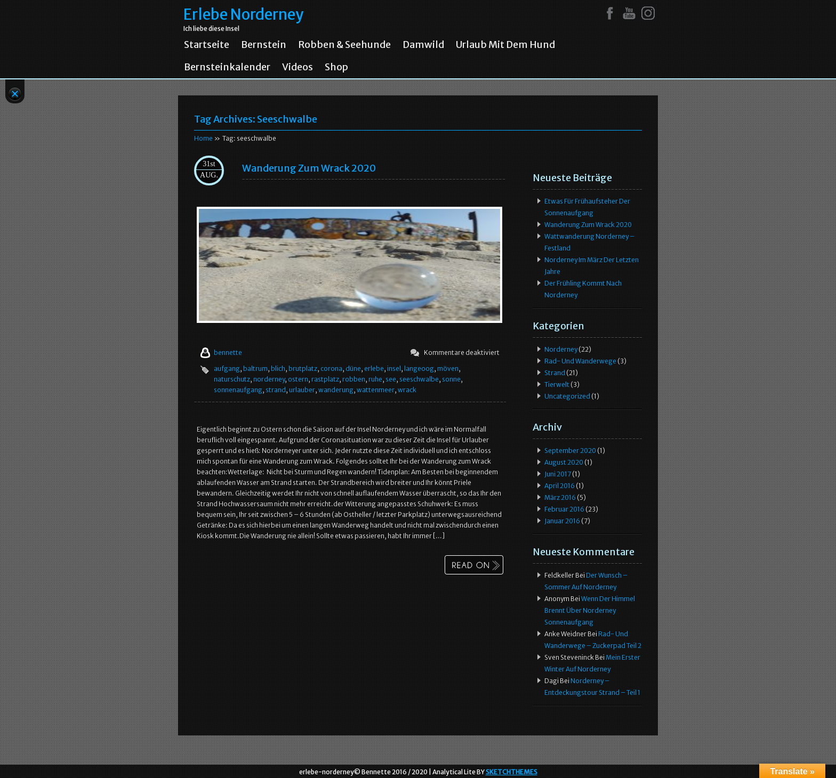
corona (331, 368)
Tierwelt (556, 384)
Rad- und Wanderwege (580, 361)
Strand (554, 373)
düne (353, 368)
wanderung (335, 390)
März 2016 (560, 497)
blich (278, 368)
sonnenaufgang (238, 390)
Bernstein (263, 45)
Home (203, 138)
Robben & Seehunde (344, 45)
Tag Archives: (255, 119)
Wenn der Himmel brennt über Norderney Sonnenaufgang (589, 610)
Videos (297, 67)
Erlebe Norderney (243, 14)
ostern (298, 379)
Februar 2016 (564, 509)
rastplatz (325, 379)
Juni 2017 (557, 474)
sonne (451, 379)
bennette (228, 352)
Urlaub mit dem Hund (505, 45)
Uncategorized (567, 396)
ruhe (375, 379)
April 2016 (559, 486)
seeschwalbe (419, 379)
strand (276, 390)
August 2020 (563, 462)
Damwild (423, 45)
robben (353, 379)
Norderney (560, 349)
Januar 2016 (562, 521)
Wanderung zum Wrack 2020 (309, 168)
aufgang (227, 368)
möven (448, 368)
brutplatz (302, 368)
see (390, 379)
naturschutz (232, 379)
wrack (407, 390)
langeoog (419, 368)
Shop (336, 67)
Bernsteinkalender (227, 67)
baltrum (255, 368)
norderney (269, 379)
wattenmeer (376, 390)
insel (394, 368)
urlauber (302, 390)
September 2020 (570, 451)
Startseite (206, 45)
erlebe (374, 368)
